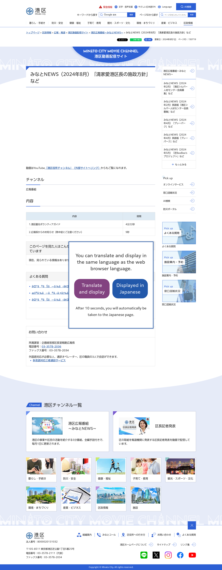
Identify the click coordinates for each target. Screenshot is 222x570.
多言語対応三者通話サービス (49, 360)
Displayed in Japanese (130, 288)
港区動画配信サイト (78, 32)
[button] (105, 6)
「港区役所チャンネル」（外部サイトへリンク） (73, 168)
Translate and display (92, 288)
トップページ (33, 32)
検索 (192, 15)
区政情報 (46, 32)
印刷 (149, 39)
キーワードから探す (101, 14)
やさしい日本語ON (147, 7)
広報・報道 (59, 32)
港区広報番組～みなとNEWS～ (107, 32)
